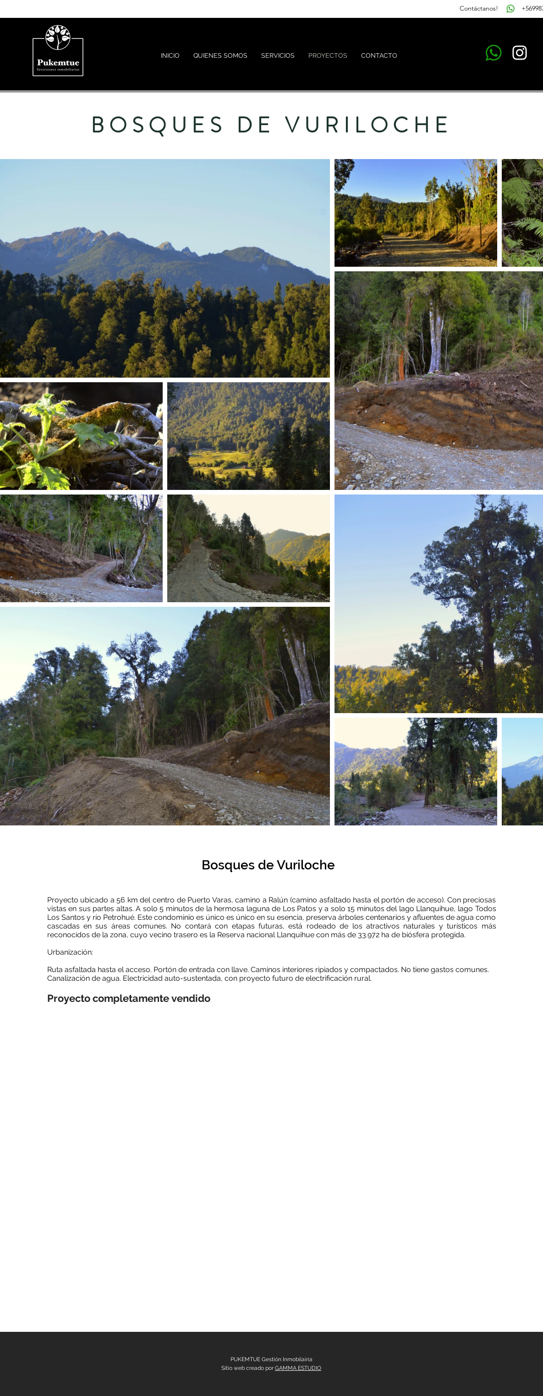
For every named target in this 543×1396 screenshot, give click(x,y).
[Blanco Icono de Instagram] (519, 52)
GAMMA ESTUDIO (298, 1368)
